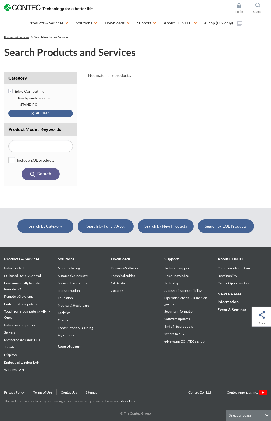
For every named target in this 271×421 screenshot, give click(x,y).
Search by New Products (165, 226)
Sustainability (227, 276)
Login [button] (242, 8)
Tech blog (171, 283)
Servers (9, 332)
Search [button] (260, 8)
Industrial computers (19, 325)
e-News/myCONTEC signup (184, 341)
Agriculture (66, 335)
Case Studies (69, 346)
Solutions (66, 258)
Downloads (120, 258)
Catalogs (117, 290)
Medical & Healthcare (73, 305)
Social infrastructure (73, 283)
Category (17, 77)
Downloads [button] (117, 22)
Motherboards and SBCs (22, 340)
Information (228, 301)
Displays (10, 355)
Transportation (69, 290)
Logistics (64, 313)
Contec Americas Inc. (247, 392)
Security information (179, 311)
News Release (229, 294)
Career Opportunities (233, 283)
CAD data (118, 283)
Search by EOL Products (226, 226)
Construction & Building (75, 328)
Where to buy (174, 334)
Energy (63, 320)
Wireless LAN (14, 369)
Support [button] (147, 22)
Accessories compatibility (183, 290)
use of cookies (124, 401)
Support (171, 258)
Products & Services (21, 258)
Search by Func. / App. (105, 226)
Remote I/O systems (18, 296)
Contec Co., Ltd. (200, 392)
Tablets (9, 347)
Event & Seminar (232, 309)
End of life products (178, 326)
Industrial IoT (14, 268)
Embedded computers (20, 304)
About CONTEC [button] (180, 22)
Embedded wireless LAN (21, 362)
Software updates (177, 319)
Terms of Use (42, 392)
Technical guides (123, 276)
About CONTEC (231, 258)
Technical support (177, 268)
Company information (234, 268)
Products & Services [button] (49, 22)
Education (65, 298)
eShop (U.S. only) (223, 23)
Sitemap (91, 392)
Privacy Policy (14, 392)
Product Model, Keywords (34, 129)
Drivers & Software (124, 268)
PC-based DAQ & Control (22, 276)
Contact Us (69, 392)
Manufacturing (69, 268)
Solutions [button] (87, 22)
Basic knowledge (176, 276)
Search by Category (45, 226)
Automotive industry (73, 276)
